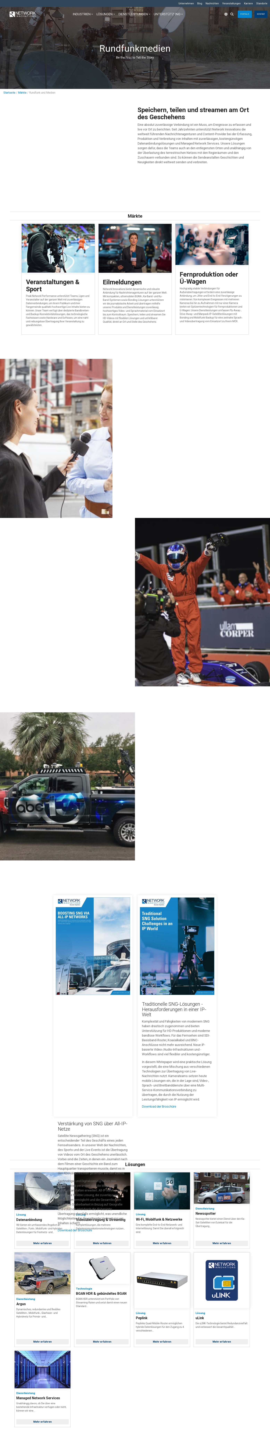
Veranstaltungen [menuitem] (231, 3)
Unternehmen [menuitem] (186, 3)
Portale (244, 14)
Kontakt (261, 14)
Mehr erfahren (42, 1243)
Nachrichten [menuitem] (212, 3)
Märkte (22, 92)
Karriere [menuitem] (248, 3)
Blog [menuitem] (199, 3)
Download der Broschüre (75, 1230)
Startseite (9, 92)
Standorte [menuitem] (261, 3)
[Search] (232, 14)
